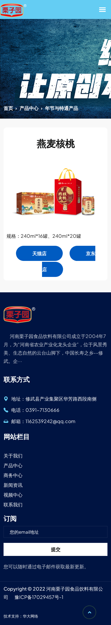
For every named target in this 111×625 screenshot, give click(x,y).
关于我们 (13, 455)
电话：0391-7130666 (31, 410)
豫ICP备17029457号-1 (39, 597)
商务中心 (13, 475)
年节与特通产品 (61, 108)
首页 (8, 108)
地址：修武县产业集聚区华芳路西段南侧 (50, 399)
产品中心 (29, 108)
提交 (55, 549)
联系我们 (13, 504)
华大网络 (30, 616)
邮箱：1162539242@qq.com (39, 421)
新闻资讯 (13, 485)
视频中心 (13, 495)
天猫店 (39, 253)
